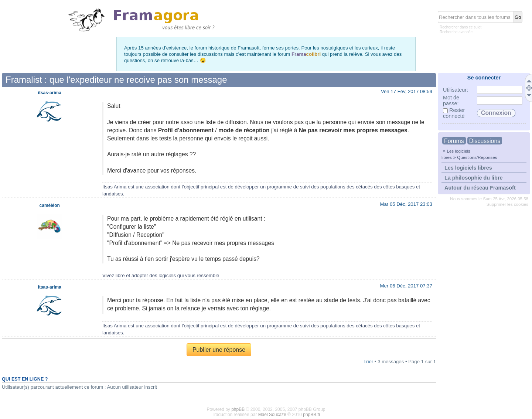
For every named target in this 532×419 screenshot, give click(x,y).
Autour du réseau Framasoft (480, 188)
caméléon (50, 205)
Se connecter (484, 78)
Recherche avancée (456, 32)
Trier (369, 361)
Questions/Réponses (477, 157)
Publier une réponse (218, 350)
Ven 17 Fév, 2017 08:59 (406, 91)
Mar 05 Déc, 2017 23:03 (406, 204)
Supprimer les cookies (507, 204)
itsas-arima (49, 92)
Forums (454, 141)
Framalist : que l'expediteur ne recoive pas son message (116, 80)
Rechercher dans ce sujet (460, 27)
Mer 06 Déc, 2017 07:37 (406, 286)
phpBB (238, 409)
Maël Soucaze (272, 414)
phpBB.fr (311, 414)
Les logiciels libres (468, 168)
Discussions (484, 141)
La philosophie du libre (473, 178)
